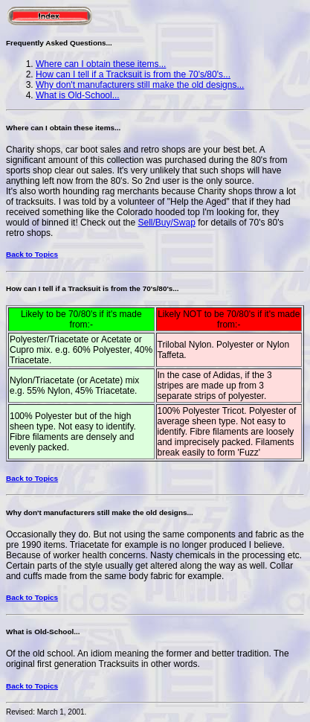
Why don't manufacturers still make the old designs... (140, 85)
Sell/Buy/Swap (166, 222)
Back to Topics (32, 254)
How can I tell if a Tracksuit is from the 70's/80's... (133, 74)
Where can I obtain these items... (101, 64)
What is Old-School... (78, 95)
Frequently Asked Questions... (59, 43)
